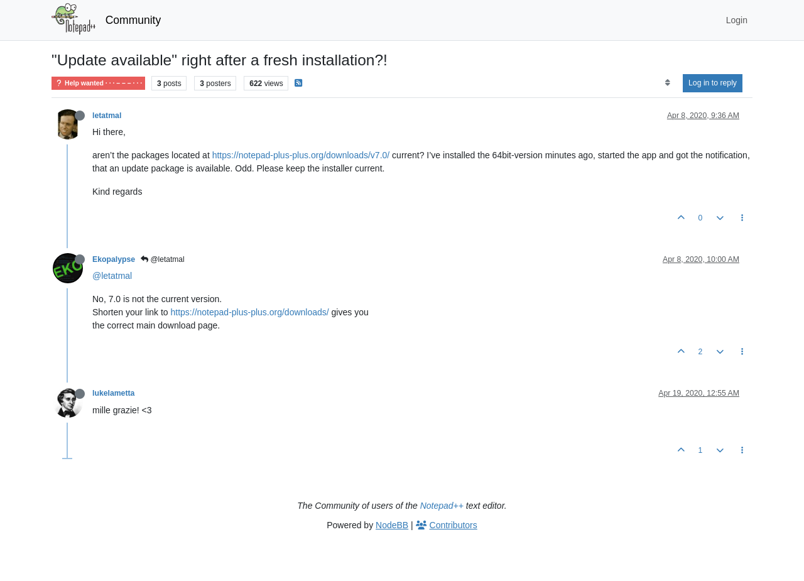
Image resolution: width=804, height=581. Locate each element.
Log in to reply (712, 83)
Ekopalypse (113, 259)
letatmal (106, 115)
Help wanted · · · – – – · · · (98, 83)
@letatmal (163, 259)
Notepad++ (442, 506)
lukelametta (113, 393)
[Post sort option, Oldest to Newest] (667, 83)
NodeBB (392, 525)
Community (133, 20)
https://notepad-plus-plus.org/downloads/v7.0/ (301, 155)
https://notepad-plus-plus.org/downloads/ (250, 312)
